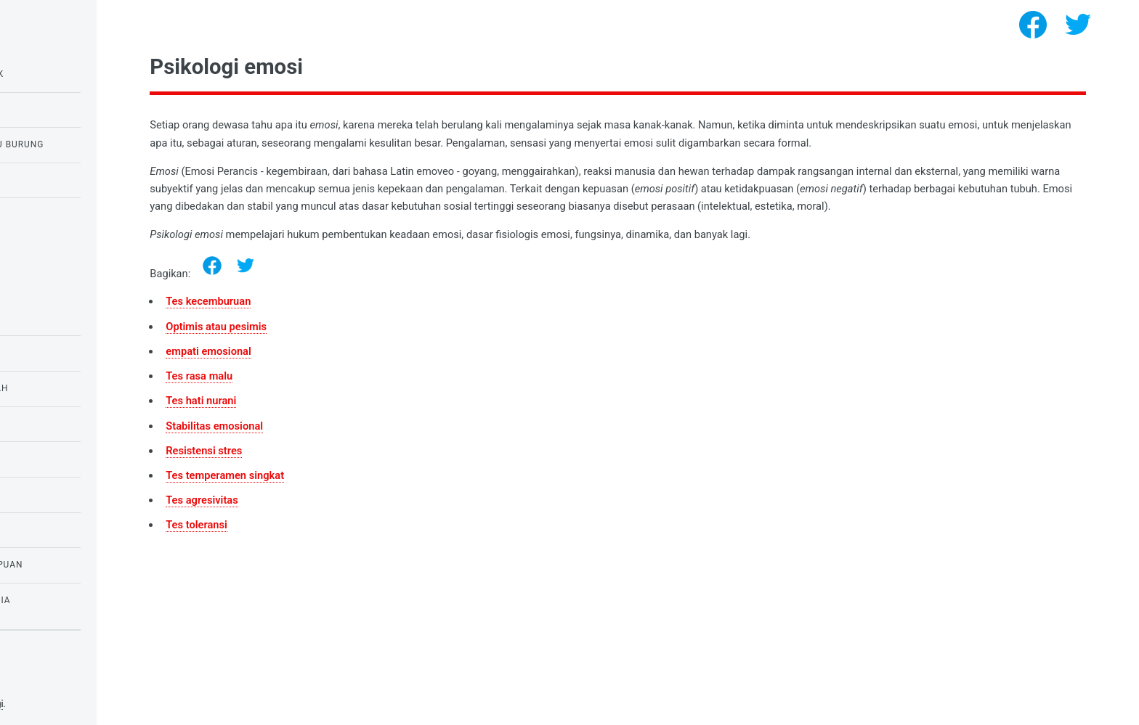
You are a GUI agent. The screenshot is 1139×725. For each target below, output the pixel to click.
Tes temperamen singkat (358, 492)
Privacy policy (42, 681)
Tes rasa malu (332, 393)
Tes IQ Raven (47, 110)
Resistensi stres (337, 468)
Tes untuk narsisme (67, 215)
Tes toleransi (330, 542)
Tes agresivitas (335, 517)
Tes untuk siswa (58, 353)
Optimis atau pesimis (349, 344)
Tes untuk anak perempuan (86, 565)
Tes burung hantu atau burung (96, 144)
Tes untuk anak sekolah (79, 388)
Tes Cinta (40, 424)
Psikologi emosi (56, 318)
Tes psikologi (111, 704)
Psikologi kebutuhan (70, 494)
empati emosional (342, 368)
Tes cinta (40, 180)
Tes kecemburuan (341, 319)
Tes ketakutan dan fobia (80, 600)
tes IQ (31, 459)
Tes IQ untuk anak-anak (76, 74)
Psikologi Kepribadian (73, 530)
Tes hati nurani (334, 418)
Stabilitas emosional (348, 443)
